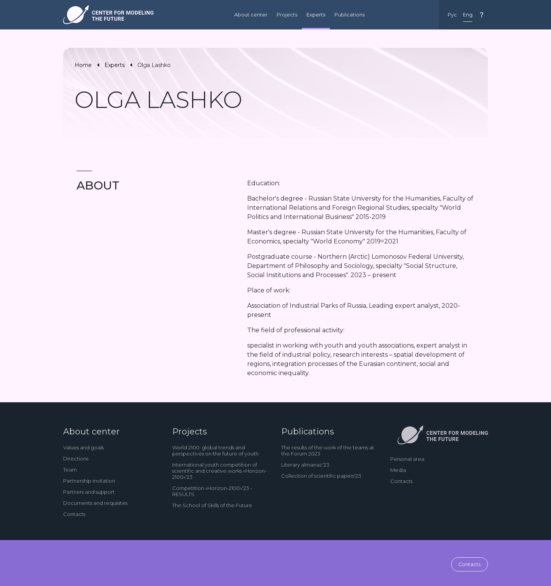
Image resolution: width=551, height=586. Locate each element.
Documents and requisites (95, 503)
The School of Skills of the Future (212, 505)
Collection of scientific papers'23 (321, 476)
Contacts (74, 514)
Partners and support (89, 492)
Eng (468, 15)
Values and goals (83, 447)
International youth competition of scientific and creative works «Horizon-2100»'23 (219, 471)
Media (398, 470)
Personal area (407, 459)
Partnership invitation (89, 481)
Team (70, 470)
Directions (75, 458)
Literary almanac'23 (305, 465)
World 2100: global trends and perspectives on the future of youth (215, 450)
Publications (349, 15)
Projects (287, 15)
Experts (315, 15)
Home (83, 65)
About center (250, 15)
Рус (452, 15)
